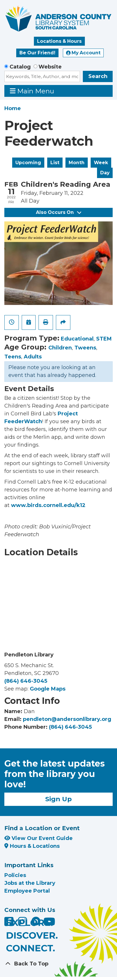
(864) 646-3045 (25, 681)
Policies (15, 875)
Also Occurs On (58, 212)
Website (50, 67)
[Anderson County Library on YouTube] (49, 924)
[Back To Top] (58, 964)
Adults (33, 357)
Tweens (85, 348)
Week (101, 162)
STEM (104, 339)
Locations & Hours (59, 41)
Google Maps (47, 689)
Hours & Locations (32, 846)
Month (77, 162)
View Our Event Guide (38, 838)
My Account (83, 52)
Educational (77, 339)
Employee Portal (27, 891)
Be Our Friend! (37, 52)
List (54, 162)
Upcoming (28, 162)
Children (60, 348)
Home (12, 108)
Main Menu (32, 91)
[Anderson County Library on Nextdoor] (36, 921)
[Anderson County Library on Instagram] (23, 924)
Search (97, 76)
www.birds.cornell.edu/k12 (48, 505)
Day (104, 172)
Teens (12, 357)
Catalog (20, 67)
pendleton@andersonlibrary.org (67, 719)
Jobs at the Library (29, 883)
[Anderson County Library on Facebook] (9, 924)
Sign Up (58, 799)
